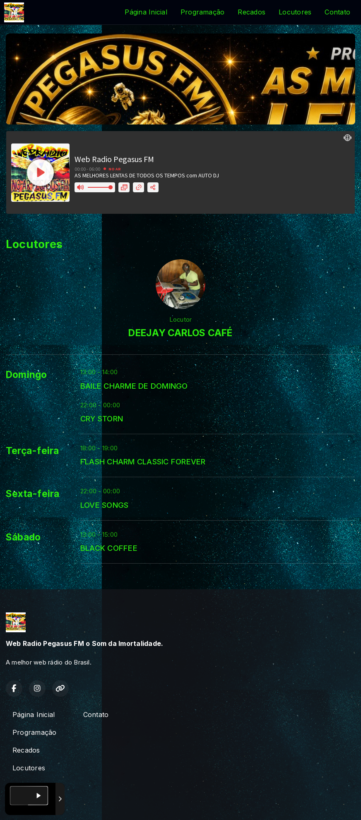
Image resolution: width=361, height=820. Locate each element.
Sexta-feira (33, 494)
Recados (251, 12)
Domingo (26, 374)
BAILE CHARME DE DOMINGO (134, 385)
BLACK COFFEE (108, 547)
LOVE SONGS (104, 504)
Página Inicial (146, 12)
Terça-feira (32, 451)
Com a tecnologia (35, 805)
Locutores (295, 12)
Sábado (23, 537)
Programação (202, 12)
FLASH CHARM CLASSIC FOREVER (142, 461)
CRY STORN (101, 418)
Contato (337, 12)
